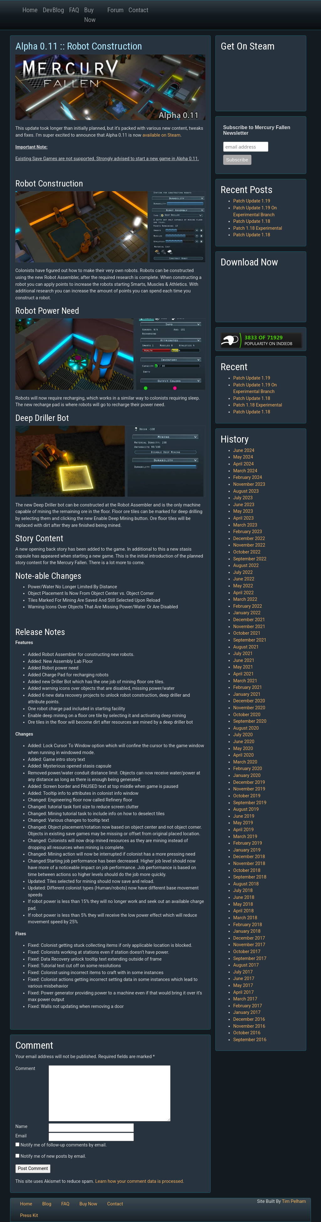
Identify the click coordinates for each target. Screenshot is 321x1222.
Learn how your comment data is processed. (139, 1181)
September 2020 (249, 721)
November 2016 (249, 1026)
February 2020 (247, 768)
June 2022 (243, 579)
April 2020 (243, 755)
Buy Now (90, 15)
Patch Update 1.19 (251, 201)
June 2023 (243, 504)
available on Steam (161, 135)
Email (21, 1136)
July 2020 (243, 734)
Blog (46, 1204)
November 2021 (249, 626)
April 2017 (243, 992)
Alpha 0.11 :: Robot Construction (78, 46)
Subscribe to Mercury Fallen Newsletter (256, 130)
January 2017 (246, 1012)
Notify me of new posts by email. (53, 1156)
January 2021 (246, 694)
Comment (25, 1068)
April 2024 (243, 464)
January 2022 (246, 613)
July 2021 (243, 653)
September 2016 (249, 1039)
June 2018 (243, 897)
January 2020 (246, 775)
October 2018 (246, 870)
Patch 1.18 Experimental (257, 228)
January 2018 (246, 931)
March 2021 (245, 681)
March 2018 (245, 917)
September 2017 (249, 958)
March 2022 (245, 599)
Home (30, 10)
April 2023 (243, 518)
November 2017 (249, 944)
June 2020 (243, 741)
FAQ (74, 10)
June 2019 (243, 816)
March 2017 (245, 999)
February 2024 (247, 477)
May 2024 (243, 457)
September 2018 (249, 877)
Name (21, 1126)
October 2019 (246, 796)
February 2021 (247, 687)
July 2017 (243, 972)
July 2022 (243, 572)
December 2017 (249, 938)
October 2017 (246, 951)
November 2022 (249, 545)
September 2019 (249, 802)
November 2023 (249, 484)
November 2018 (249, 863)
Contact (138, 10)
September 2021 (249, 640)
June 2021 (243, 660)
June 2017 (243, 978)
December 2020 (249, 701)
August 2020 (246, 728)
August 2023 (246, 491)
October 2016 (246, 1033)
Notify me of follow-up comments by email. (64, 1145)
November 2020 (249, 708)
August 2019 (246, 809)
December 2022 (249, 538)
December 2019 (249, 782)
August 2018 (246, 884)
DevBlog (53, 10)
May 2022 (243, 586)
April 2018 (243, 911)
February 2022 (247, 606)
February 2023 (247, 531)
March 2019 (245, 836)
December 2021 (249, 619)
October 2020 (246, 714)
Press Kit (29, 1215)
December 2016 (249, 1019)
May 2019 (243, 823)
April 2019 (243, 829)
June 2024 (243, 450)
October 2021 (246, 633)
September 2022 (249, 559)
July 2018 (243, 890)
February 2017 (247, 1006)
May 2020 (243, 748)
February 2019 (247, 843)
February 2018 (247, 924)
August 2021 (246, 647)
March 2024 (245, 471)
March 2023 (245, 525)
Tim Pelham (294, 1201)
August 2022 (246, 565)
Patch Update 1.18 (251, 221)
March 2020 (245, 762)
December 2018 (249, 856)
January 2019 (246, 850)
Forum (115, 10)
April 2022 (243, 592)
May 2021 (243, 667)
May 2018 (243, 904)
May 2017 (243, 985)
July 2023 (243, 498)
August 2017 (246, 965)
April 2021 (243, 674)
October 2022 (246, 552)
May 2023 (243, 511)
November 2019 (249, 789)
